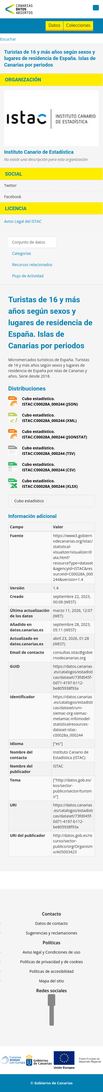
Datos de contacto (51, 923)
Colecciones (78, 25)
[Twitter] (51, 1010)
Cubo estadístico (29, 500)
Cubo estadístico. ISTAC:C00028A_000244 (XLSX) (50, 483)
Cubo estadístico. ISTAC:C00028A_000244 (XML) (49, 417)
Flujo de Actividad (28, 275)
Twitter (10, 185)
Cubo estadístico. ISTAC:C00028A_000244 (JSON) (50, 401)
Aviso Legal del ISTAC (22, 221)
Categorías (21, 253)
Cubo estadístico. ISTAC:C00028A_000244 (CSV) (48, 467)
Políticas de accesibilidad (51, 971)
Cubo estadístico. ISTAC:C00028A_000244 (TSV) (48, 450)
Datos (54, 25)
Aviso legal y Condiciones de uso (51, 952)
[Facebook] (51, 1000)
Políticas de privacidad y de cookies (51, 961)
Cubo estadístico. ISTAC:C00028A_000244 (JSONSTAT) (54, 434)
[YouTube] (51, 1020)
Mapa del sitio (51, 980)
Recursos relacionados (32, 264)
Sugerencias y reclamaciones (51, 933)
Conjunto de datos (28, 242)
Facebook (12, 196)
